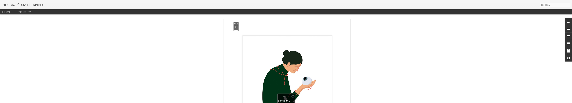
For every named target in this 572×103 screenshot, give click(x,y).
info (29, 12)
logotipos (22, 12)
